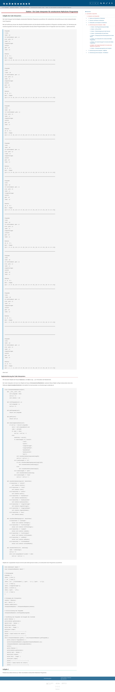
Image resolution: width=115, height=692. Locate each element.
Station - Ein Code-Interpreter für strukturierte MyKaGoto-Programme (58, 7)
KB (65, 679)
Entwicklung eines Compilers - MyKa (37, 7)
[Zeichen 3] (95, 3)
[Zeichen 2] (93, 3)
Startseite (7, 7)
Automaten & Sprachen (14, 7)
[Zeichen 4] (97, 3)
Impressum (57, 689)
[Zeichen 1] (90, 3)
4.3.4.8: (3, 7)
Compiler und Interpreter (24, 7)
